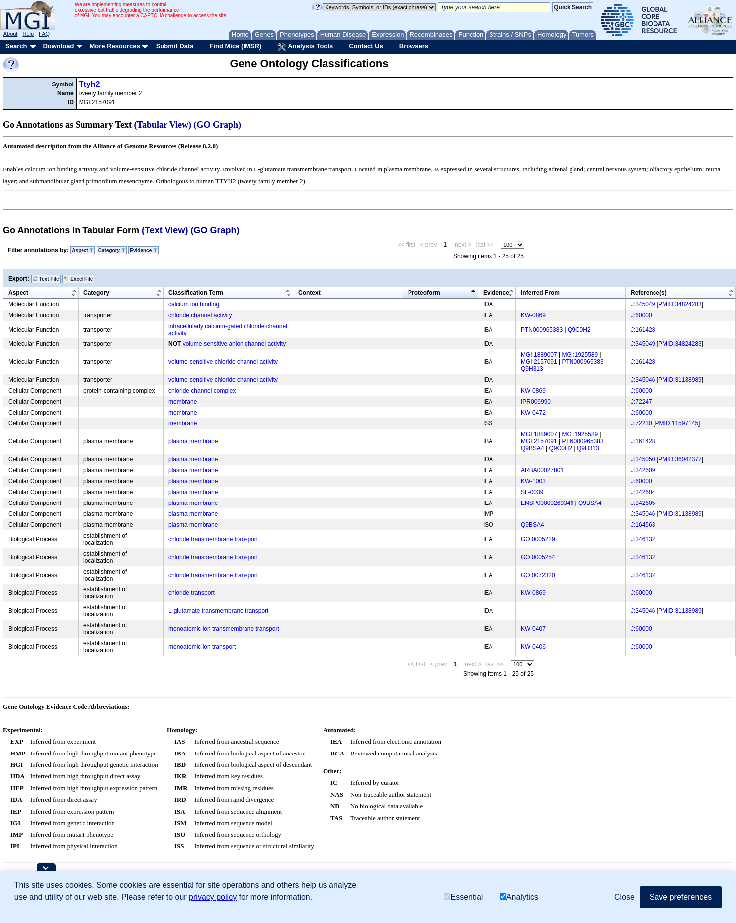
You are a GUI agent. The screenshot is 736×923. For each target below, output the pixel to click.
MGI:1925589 (580, 354)
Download (58, 46)
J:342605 (643, 503)
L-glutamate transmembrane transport (218, 610)
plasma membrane (193, 441)
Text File (46, 279)
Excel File (78, 279)
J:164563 (643, 524)
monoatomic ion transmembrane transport (223, 628)
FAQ (44, 34)
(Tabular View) (163, 125)
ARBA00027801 (542, 470)
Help (28, 34)
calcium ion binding (193, 304)
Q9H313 (532, 368)
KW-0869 (533, 315)
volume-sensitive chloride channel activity (223, 361)
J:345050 (643, 459)
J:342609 (643, 470)
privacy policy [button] (213, 897)
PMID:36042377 (680, 459)
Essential (463, 897)
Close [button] (624, 897)
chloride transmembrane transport (213, 539)
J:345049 (643, 304)
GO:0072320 (538, 575)
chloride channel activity (200, 315)
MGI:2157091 (539, 361)
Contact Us (366, 46)
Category (111, 250)
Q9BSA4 (532, 448)
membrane (182, 401)
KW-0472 (533, 412)
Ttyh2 (89, 84)
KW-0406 (533, 646)
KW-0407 (533, 628)
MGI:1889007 (539, 354)
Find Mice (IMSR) (235, 46)
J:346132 (643, 539)
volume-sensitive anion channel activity (234, 343)
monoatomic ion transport (202, 646)
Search (16, 46)
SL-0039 (532, 492)
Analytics (519, 897)
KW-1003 (533, 481)
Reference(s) (649, 292)
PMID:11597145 (676, 423)
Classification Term (195, 292)
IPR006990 (536, 401)
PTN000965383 (542, 329)
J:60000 (641, 315)
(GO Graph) (218, 125)
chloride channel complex (202, 390)
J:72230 (641, 423)
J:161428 (643, 329)
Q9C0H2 (579, 329)
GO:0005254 (538, 557)
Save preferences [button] (681, 897)
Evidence (143, 250)
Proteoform (424, 292)
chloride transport (191, 592)
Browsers (413, 46)
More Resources (114, 46)
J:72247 (641, 401)
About (10, 34)
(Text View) (165, 230)
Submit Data (175, 46)
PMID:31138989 (680, 379)
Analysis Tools (305, 46)
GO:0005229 (538, 539)
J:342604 (643, 492)
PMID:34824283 (680, 304)
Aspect (82, 250)
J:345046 (643, 379)
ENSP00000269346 (547, 503)
